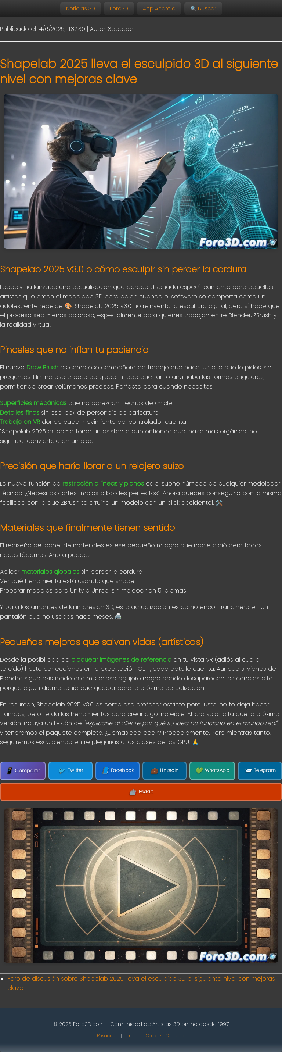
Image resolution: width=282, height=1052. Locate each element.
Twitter (70, 771)
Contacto (175, 1036)
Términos (132, 1036)
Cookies (154, 1036)
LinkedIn (165, 771)
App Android (159, 8)
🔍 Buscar (203, 8)
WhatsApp (212, 771)
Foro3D (119, 8)
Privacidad (108, 1036)
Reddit (141, 792)
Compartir (23, 770)
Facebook (117, 771)
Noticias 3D (80, 8)
